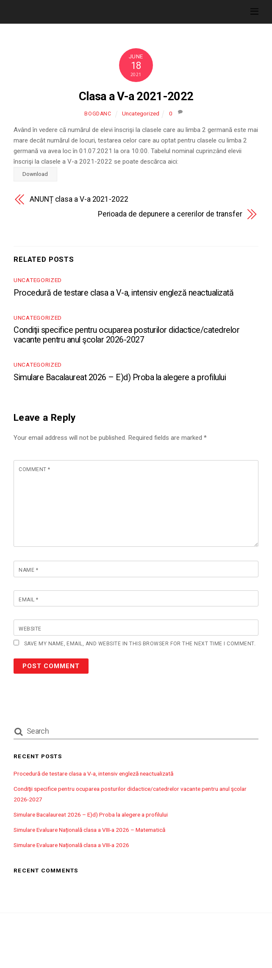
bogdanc (97, 114)
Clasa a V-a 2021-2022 (136, 96)
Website (30, 629)
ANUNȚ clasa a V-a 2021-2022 (79, 199)
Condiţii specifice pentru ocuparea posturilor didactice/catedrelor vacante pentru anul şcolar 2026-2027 (126, 335)
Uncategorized (140, 113)
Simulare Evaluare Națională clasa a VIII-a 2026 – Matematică (89, 829)
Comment (34, 469)
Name (28, 570)
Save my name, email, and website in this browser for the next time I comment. (139, 644)
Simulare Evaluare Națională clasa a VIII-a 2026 (71, 845)
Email (28, 600)
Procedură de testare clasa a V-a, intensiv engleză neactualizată (123, 293)
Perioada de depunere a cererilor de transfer (170, 214)
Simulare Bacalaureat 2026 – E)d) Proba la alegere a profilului (120, 377)
